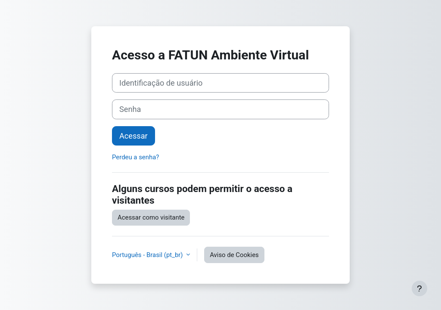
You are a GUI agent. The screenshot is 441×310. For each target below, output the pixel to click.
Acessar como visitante (151, 217)
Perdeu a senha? (135, 157)
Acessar (133, 135)
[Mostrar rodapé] (419, 288)
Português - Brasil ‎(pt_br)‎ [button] (148, 255)
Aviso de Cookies (234, 255)
